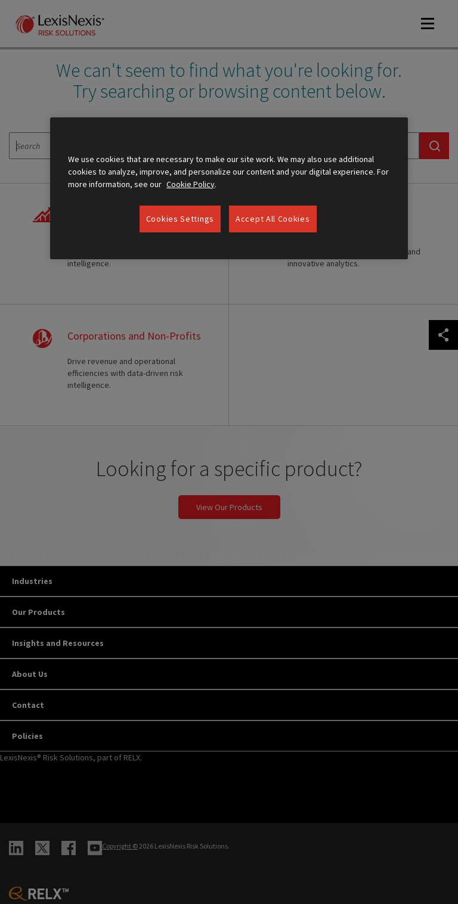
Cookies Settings (180, 218)
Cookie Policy (190, 184)
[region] (229, 188)
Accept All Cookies (273, 218)
